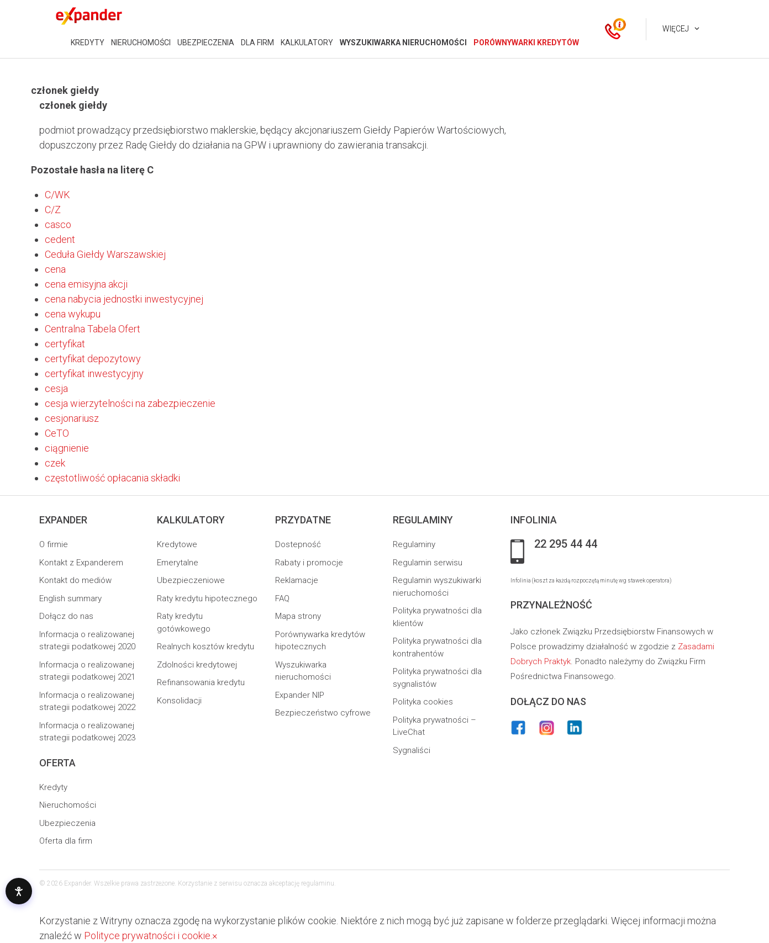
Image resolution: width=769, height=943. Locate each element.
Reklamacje (296, 580)
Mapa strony (298, 616)
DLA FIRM (257, 42)
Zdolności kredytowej (197, 665)
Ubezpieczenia (67, 823)
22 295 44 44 (565, 544)
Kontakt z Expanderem (81, 563)
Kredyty (53, 787)
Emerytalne (177, 563)
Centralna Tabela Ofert (92, 329)
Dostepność (298, 544)
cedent (60, 239)
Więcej (675, 28)
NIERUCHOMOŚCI (141, 42)
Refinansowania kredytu (201, 682)
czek (55, 463)
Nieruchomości (67, 805)
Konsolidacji (179, 701)
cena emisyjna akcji (86, 284)
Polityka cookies (423, 702)
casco (58, 224)
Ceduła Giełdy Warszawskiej (105, 254)
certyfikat (65, 343)
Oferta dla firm (65, 841)
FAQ (282, 598)
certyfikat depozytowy (93, 358)
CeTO (57, 433)
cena (55, 269)
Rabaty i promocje (309, 563)
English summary (70, 598)
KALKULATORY (307, 42)
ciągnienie (67, 448)
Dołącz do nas (66, 616)
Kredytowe (177, 544)
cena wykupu (73, 314)
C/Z (53, 209)
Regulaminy (414, 544)
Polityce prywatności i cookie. (148, 935)
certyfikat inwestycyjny (94, 373)
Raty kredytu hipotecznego (207, 598)
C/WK (57, 194)
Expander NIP (299, 695)
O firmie (53, 544)
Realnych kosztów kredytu (205, 646)
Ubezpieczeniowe (191, 580)
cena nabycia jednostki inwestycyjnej (124, 299)
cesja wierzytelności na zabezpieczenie (130, 403)
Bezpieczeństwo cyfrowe (323, 713)
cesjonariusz (72, 418)
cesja (56, 388)
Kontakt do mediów (75, 580)
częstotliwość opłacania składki (112, 478)
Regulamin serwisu (427, 563)
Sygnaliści (411, 750)
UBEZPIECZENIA (205, 42)
